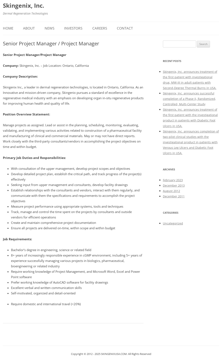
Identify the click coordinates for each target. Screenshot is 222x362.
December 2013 (174, 185)
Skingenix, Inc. (23, 5)
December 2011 (174, 196)
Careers (99, 28)
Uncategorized (173, 223)
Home (8, 28)
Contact (125, 28)
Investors (73, 28)
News (49, 28)
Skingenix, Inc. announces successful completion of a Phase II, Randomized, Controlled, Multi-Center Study (189, 98)
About (29, 28)
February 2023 (173, 180)
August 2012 (171, 191)
